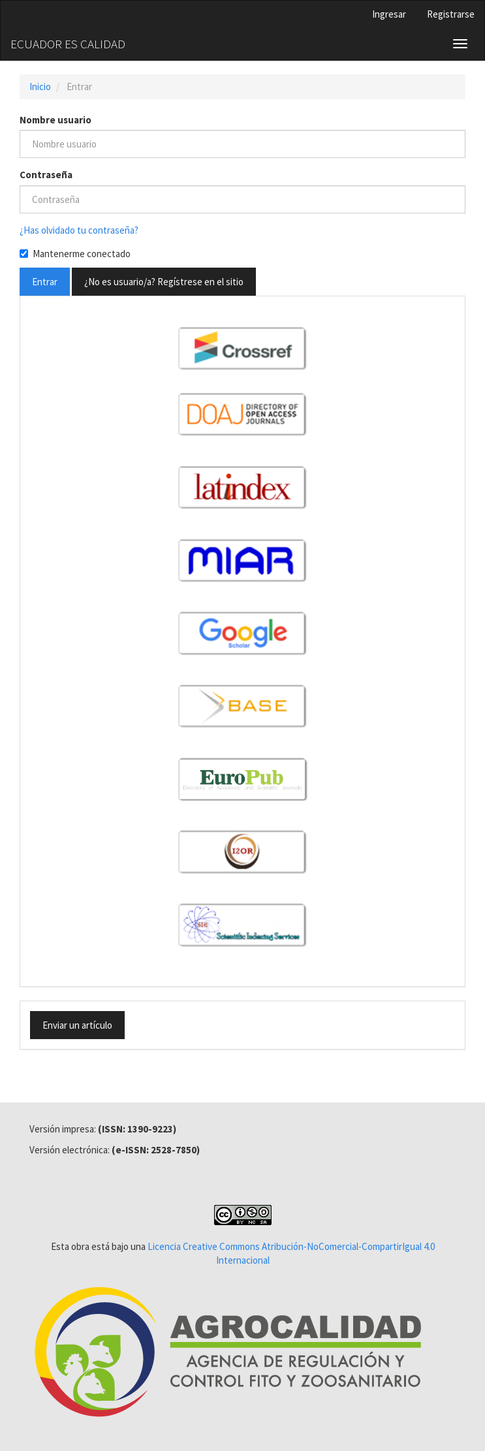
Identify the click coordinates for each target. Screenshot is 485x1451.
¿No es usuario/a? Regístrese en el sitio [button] (163, 281)
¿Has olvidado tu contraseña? (79, 230)
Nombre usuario (55, 120)
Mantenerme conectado (75, 253)
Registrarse (451, 14)
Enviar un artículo (77, 1025)
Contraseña (46, 174)
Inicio (40, 86)
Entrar (44, 281)
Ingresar (389, 14)
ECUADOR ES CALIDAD (67, 44)
